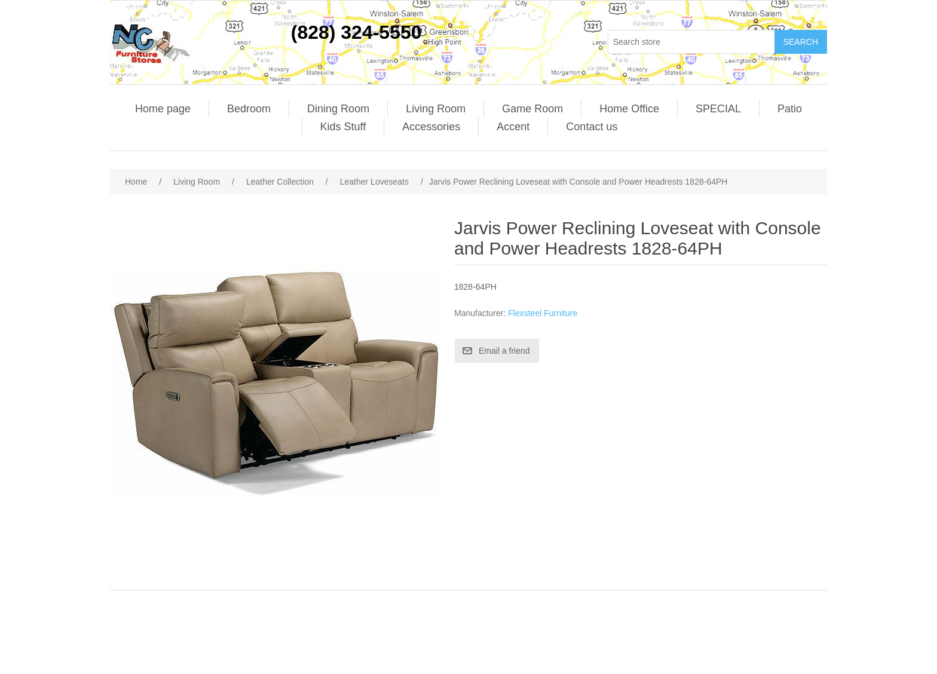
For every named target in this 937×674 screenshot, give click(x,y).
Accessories (431, 127)
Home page (163, 109)
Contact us (591, 127)
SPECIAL (718, 109)
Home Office (629, 109)
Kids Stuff (343, 127)
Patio (789, 109)
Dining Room (338, 109)
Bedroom (249, 109)
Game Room (532, 109)
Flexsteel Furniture (542, 313)
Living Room (436, 109)
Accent (513, 127)
